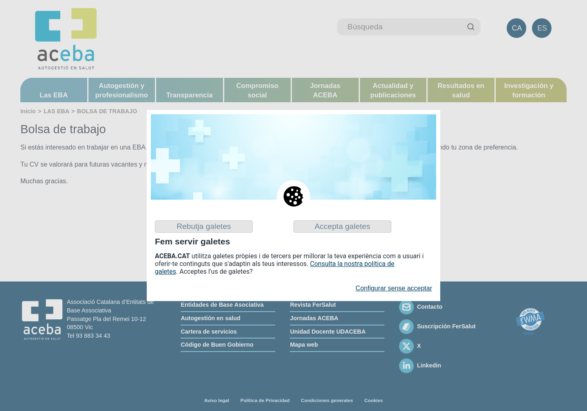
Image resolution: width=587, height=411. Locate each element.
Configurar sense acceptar (393, 288)
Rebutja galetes (204, 226)
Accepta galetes (343, 226)
